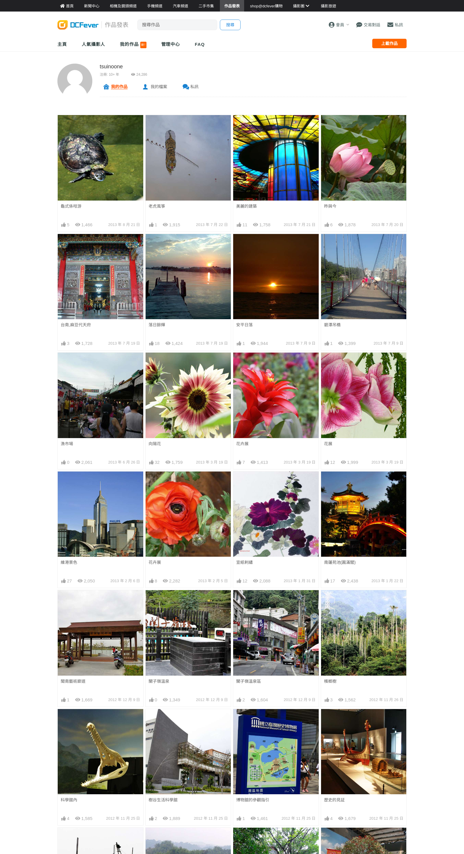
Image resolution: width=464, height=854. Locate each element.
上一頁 (189, 679)
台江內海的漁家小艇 (79, 597)
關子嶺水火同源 (75, 636)
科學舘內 (69, 559)
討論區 (64, 793)
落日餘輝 (157, 324)
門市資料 (302, 757)
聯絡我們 (362, 766)
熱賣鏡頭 (302, 784)
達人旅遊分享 (247, 793)
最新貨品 (302, 766)
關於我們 (362, 757)
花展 (328, 443)
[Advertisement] (232, 715)
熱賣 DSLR (304, 793)
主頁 (62, 44)
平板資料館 (127, 784)
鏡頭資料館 (127, 766)
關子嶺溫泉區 (248, 520)
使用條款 (362, 793)
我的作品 (133, 45)
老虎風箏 (157, 206)
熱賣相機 (302, 775)
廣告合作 (362, 775)
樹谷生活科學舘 (163, 559)
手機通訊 (184, 775)
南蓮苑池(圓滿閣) (340, 482)
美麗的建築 (246, 206)
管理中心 (170, 44)
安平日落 (244, 324)
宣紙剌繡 (244, 482)
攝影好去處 (249, 757)
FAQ (200, 44)
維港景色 (69, 482)
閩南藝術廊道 (73, 520)
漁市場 (67, 443)
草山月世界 (159, 597)
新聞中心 (66, 757)
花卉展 (242, 443)
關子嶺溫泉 (159, 520)
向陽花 (155, 443)
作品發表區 (68, 784)
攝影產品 (184, 766)
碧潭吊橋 (332, 324)
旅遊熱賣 (243, 766)
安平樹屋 (244, 597)
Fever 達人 (68, 766)
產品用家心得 (129, 793)
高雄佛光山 (159, 636)
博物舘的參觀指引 (252, 559)
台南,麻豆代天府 (76, 324)
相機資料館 (127, 757)
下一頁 (275, 679)
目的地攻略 (245, 775)
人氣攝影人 (93, 44)
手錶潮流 (184, 802)
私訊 (194, 86)
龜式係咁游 (71, 206)
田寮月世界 (246, 636)
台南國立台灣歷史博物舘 (347, 597)
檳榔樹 (330, 520)
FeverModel (69, 775)
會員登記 (362, 784)
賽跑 (328, 636)
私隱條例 (362, 802)
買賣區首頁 (186, 757)
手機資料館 (127, 775)
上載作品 (389, 43)
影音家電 (184, 793)
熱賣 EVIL (303, 802)
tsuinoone (111, 67)
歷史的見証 (334, 559)
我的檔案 (159, 86)
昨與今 (330, 206)
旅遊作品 (243, 784)
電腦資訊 (184, 784)
